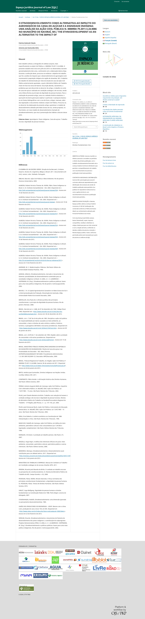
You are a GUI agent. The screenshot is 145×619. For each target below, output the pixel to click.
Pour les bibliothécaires (109, 166)
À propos (64, 11)
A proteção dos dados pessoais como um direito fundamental (113, 110)
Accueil (21, 17)
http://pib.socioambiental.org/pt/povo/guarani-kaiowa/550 (38, 190)
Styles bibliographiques (80, 127)
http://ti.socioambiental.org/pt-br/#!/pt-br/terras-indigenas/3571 (40, 260)
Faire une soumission (111, 20)
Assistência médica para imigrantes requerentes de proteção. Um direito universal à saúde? (114, 98)
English (107, 35)
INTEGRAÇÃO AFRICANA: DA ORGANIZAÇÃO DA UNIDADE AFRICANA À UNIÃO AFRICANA (113, 118)
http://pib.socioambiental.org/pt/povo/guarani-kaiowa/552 (38, 225)
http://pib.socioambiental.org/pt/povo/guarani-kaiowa (37, 202)
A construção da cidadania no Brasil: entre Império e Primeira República (113, 127)
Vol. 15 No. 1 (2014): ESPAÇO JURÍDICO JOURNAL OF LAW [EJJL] (51, 17)
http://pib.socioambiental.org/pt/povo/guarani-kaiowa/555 (38, 237)
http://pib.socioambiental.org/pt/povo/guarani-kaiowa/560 (38, 249)
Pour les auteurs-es (108, 163)
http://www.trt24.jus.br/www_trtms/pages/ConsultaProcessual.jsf (43, 366)
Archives (32, 11)
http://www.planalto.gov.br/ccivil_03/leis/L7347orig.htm (38, 328)
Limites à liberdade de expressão (113, 105)
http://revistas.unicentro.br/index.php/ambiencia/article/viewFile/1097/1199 (45, 456)
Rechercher (123, 11)
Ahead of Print (43, 11)
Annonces (54, 11)
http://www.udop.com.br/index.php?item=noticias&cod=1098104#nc (42, 511)
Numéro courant (21, 11)
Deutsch (107, 32)
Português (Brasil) (111, 43)
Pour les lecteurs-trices (109, 160)
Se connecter (125, 1)
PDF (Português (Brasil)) (82, 81)
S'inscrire (116, 1)
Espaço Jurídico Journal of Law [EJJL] (37, 7)
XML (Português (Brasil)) (82, 84)
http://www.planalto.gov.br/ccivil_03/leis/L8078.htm (37, 340)
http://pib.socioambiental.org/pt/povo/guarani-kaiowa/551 (38, 214)
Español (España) (110, 37)
